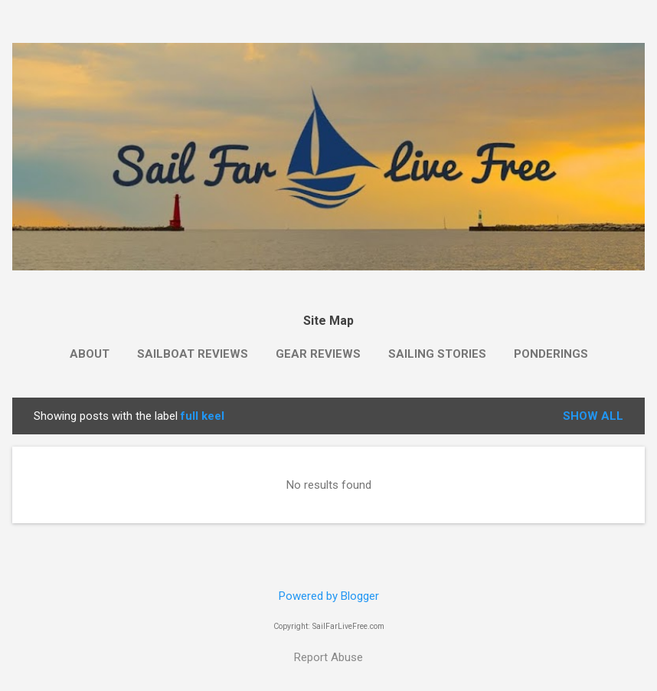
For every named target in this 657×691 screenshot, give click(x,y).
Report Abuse (328, 657)
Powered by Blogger (329, 596)
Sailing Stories (437, 354)
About (90, 354)
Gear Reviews (318, 354)
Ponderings (551, 354)
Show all (593, 416)
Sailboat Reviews (192, 354)
